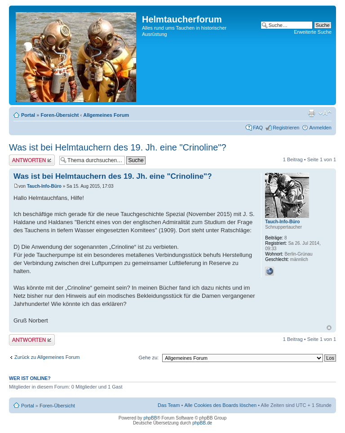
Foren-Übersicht (59, 115)
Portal (28, 115)
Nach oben (329, 327)
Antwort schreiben (32, 160)
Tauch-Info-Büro (44, 186)
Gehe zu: (148, 357)
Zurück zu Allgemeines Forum (47, 357)
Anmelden (320, 127)
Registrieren (286, 127)
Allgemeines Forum (106, 115)
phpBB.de (202, 422)
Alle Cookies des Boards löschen (220, 405)
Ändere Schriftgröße (325, 113)
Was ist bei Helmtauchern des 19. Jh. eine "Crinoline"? (117, 147)
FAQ (258, 127)
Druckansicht (311, 113)
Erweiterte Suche (313, 32)
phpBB (150, 417)
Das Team (169, 405)
